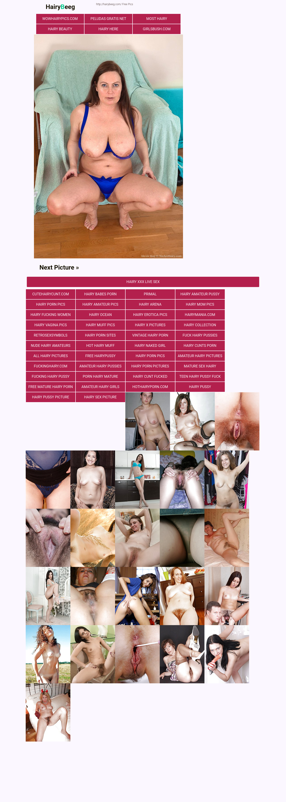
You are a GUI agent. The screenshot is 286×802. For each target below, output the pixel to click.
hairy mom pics (143, 304)
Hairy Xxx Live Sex (143, 282)
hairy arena (96, 304)
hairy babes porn (96, 294)
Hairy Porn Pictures (49, 356)
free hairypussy (49, 345)
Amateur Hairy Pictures (144, 345)
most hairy (155, 19)
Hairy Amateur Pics (49, 304)
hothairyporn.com (190, 366)
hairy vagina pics (143, 315)
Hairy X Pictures (237, 315)
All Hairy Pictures (237, 335)
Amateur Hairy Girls (143, 366)
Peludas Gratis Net (108, 19)
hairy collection (49, 325)
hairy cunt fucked (237, 356)
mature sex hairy (96, 356)
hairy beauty (61, 29)
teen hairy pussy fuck (49, 366)
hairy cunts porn (190, 335)
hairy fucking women (190, 304)
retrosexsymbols (96, 325)
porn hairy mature (190, 356)
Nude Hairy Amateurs (49, 335)
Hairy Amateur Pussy (189, 294)
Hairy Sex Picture (96, 376)
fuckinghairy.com (190, 345)
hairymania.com (96, 315)
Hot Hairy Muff (96, 335)
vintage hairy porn (190, 325)
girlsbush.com (155, 29)
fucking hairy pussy (143, 356)
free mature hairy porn (97, 366)
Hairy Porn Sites (143, 325)
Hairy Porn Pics (236, 294)
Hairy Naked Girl (143, 335)
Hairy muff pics (189, 315)
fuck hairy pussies (236, 325)
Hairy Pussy (237, 366)
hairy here (108, 29)
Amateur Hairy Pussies (237, 345)
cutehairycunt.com (49, 294)
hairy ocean (236, 304)
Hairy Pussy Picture (49, 376)
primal (143, 294)
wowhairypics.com (61, 19)
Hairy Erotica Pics (49, 315)
